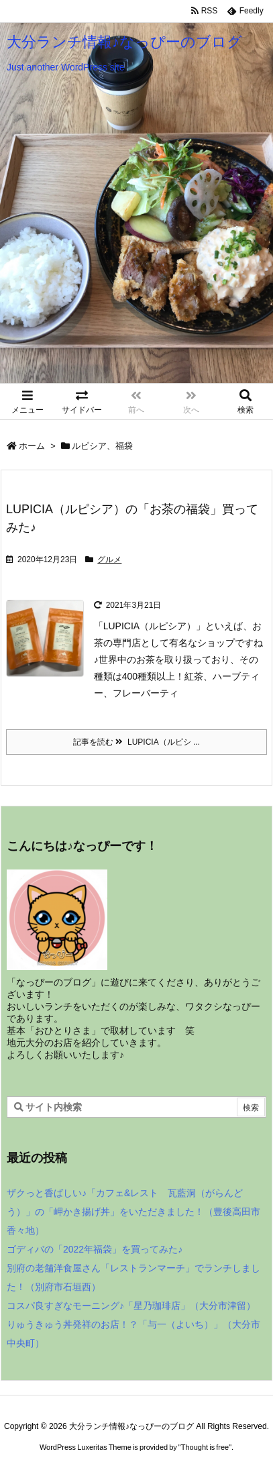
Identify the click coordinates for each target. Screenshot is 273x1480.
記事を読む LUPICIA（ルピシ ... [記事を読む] (136, 742)
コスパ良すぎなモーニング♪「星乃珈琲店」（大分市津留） (131, 1305)
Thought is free (205, 1447)
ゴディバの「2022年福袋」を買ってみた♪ (94, 1249)
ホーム (32, 446)
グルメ (109, 559)
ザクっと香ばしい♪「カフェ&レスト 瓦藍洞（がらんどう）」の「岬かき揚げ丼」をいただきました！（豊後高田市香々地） (133, 1211)
